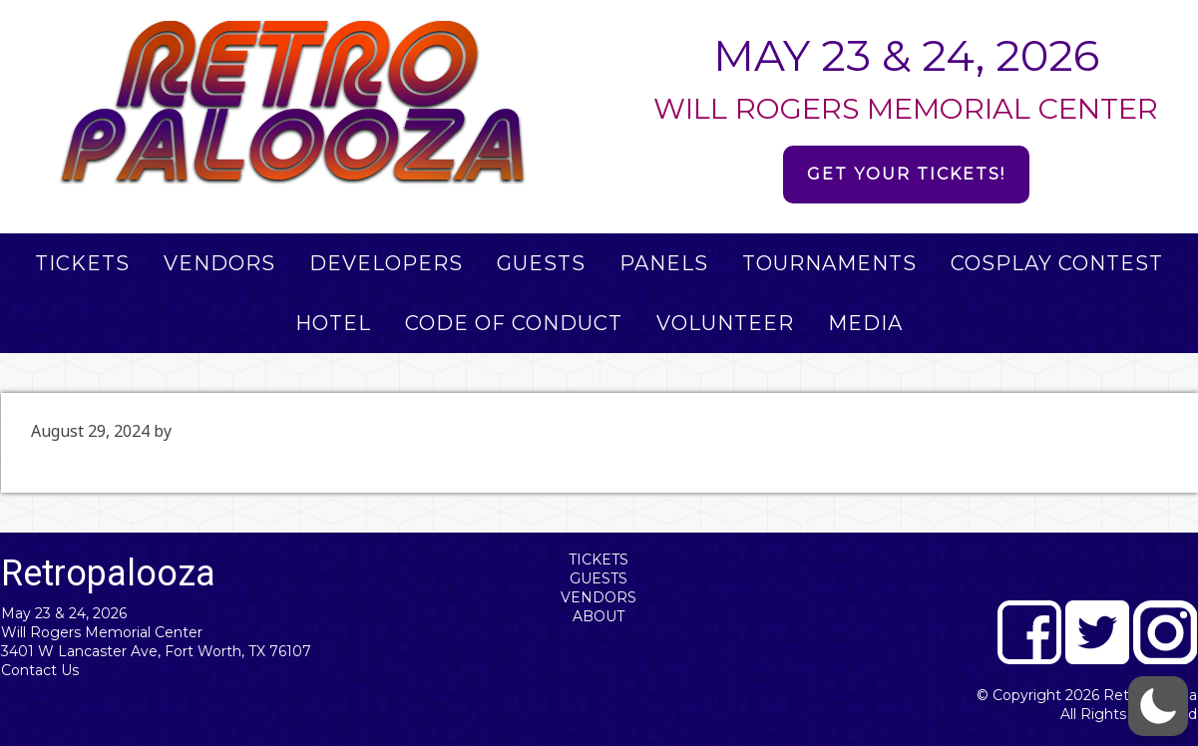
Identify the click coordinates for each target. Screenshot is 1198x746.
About (598, 616)
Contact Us (40, 670)
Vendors (598, 597)
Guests (598, 578)
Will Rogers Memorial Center (101, 632)
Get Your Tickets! (906, 174)
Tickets (598, 559)
